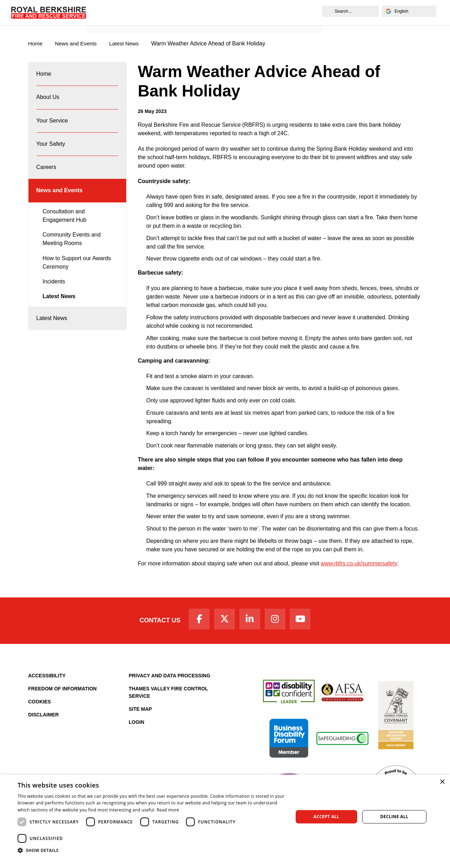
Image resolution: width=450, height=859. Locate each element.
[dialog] (225, 817)
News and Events (112, 20)
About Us (48, 101)
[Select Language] (407, 11)
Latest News (59, 309)
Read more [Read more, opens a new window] (167, 810)
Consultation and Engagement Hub (64, 228)
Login (136, 724)
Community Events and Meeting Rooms (72, 251)
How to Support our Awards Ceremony (77, 275)
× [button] (442, 782)
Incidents (54, 294)
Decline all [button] (394, 817)
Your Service (52, 126)
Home (44, 75)
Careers (47, 177)
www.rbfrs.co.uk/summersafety (359, 564)
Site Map (140, 711)
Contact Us (155, 621)
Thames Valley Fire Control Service (168, 694)
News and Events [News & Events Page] (78, 44)
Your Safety (51, 151)
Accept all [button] (327, 817)
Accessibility (47, 678)
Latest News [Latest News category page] (127, 44)
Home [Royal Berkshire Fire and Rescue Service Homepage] (35, 44)
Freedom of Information (62, 691)
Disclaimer (43, 717)
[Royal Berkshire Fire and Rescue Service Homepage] (49, 12)
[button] (151, 850)
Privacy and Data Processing (169, 678)
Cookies (39, 704)
